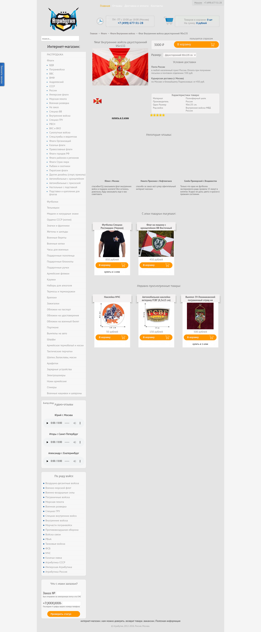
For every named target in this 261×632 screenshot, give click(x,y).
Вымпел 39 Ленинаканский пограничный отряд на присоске (200, 300)
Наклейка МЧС (112, 297)
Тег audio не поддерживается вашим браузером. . (63, 423)
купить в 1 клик (120, 118)
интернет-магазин (90, 621)
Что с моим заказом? (63, 583)
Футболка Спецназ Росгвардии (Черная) (112, 226)
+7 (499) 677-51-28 (213, 2)
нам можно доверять (113, 621)
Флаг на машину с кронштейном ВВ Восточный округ (156, 228)
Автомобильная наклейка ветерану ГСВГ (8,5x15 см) (156, 298)
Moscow (198, 2)
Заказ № (62, 593)
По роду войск (63, 476)
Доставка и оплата (137, 6)
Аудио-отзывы (63, 404)
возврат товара (134, 621)
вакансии (149, 621)
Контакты (157, 6)
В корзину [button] (184, 44)
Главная (105, 6)
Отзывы (117, 6)
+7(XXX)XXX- (62, 603)
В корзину (105, 265)
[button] (82, 38)
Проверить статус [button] (61, 614)
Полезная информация (167, 621)
